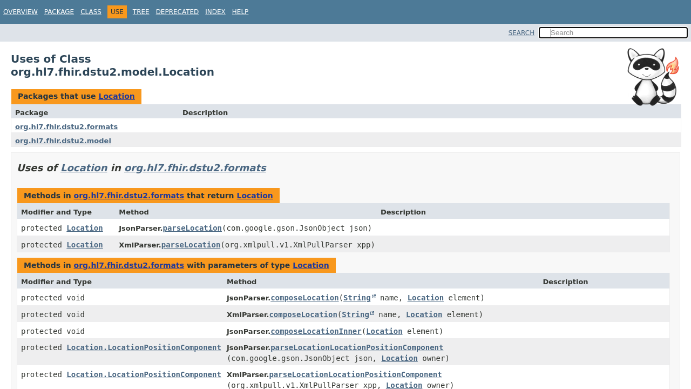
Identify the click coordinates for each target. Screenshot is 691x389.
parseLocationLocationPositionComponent (356, 347)
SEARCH (522, 33)
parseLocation (192, 228)
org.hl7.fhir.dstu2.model (63, 141)
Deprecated (177, 12)
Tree (141, 12)
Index (215, 12)
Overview (20, 12)
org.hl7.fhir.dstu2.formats (66, 127)
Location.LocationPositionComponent (143, 347)
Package (59, 12)
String (357, 297)
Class (90, 12)
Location (116, 96)
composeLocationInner (316, 331)
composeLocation (304, 297)
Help (240, 12)
